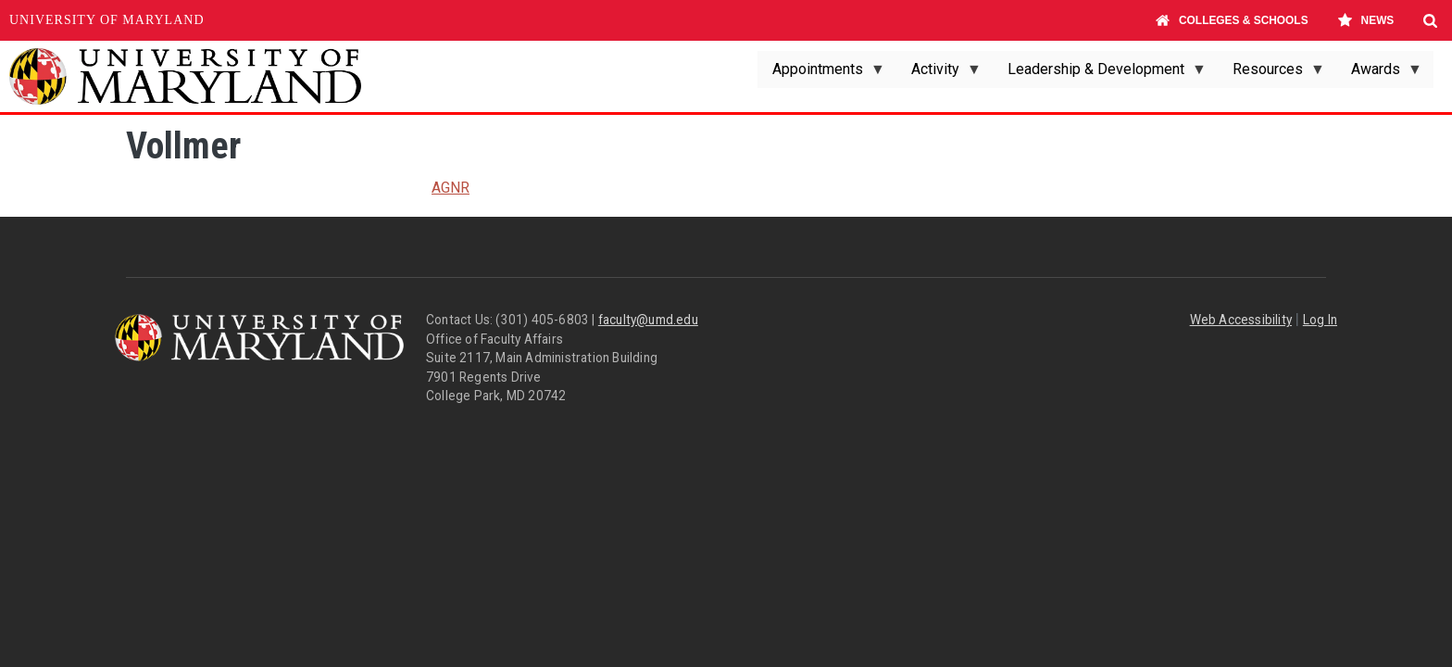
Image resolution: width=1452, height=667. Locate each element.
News (1365, 20)
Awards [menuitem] (1379, 74)
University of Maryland (107, 20)
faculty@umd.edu (648, 319)
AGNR (450, 187)
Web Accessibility (1241, 319)
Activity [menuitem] (939, 74)
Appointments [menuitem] (821, 74)
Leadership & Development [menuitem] (1100, 74)
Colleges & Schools (1232, 20)
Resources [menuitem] (1271, 74)
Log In (1320, 319)
